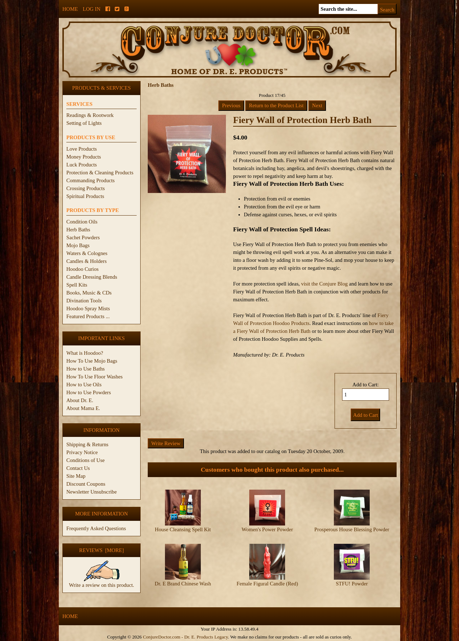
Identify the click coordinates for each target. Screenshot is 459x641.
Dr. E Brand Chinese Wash (183, 583)
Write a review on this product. (101, 582)
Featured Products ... (88, 316)
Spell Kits (76, 285)
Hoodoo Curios (82, 269)
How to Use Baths (85, 369)
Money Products (83, 157)
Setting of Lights (84, 123)
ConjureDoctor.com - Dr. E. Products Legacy (185, 637)
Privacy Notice (82, 452)
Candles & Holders (86, 261)
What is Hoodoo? (84, 353)
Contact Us (78, 468)
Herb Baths (78, 229)
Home (70, 9)
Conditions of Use (85, 460)
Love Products (81, 149)
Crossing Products (85, 188)
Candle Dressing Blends (91, 277)
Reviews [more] (101, 550)
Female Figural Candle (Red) (267, 583)
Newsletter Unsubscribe (91, 492)
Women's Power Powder (267, 529)
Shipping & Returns (87, 444)
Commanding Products (90, 180)
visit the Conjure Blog (324, 284)
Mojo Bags (78, 245)
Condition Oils (82, 222)
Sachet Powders (83, 237)
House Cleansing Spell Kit (183, 529)
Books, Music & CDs (89, 293)
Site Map (75, 476)
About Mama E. (83, 408)
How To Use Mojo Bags (91, 361)
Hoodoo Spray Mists (88, 308)
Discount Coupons (85, 484)
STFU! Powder (352, 583)
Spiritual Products (85, 196)
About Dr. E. (79, 400)
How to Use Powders (88, 392)
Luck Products (81, 165)
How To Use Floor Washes (94, 377)
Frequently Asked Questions (96, 528)
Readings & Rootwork (90, 115)
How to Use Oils (83, 384)
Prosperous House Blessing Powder (351, 529)
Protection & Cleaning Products (99, 172)
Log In (91, 9)
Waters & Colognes (86, 253)
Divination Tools (83, 300)
